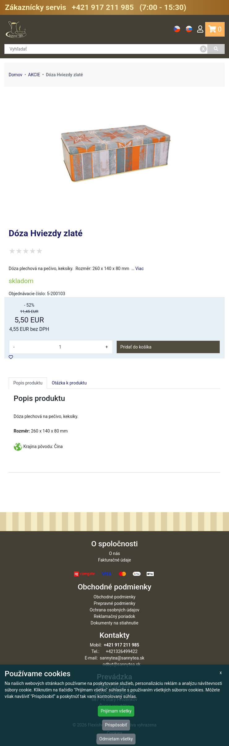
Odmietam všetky (116, 738)
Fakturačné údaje (114, 559)
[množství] (60, 347)
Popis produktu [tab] (27, 382)
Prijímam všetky (116, 710)
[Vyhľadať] (216, 49)
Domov (15, 74)
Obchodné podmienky (114, 596)
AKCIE (34, 74)
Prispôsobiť (116, 724)
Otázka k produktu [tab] (69, 382)
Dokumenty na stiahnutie (114, 622)
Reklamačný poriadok (114, 616)
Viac (139, 268)
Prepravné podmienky (114, 603)
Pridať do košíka (136, 346)
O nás (114, 553)
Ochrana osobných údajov (115, 609)
